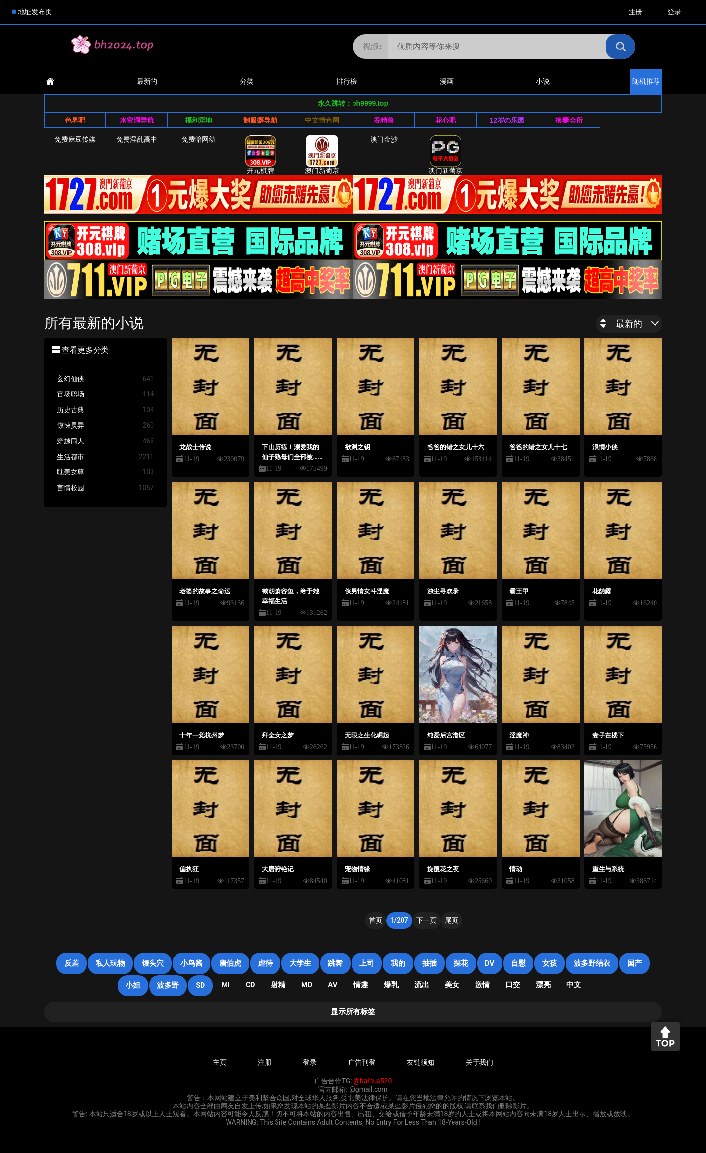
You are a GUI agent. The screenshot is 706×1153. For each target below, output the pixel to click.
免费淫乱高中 (136, 139)
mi (225, 985)
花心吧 (445, 120)
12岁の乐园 (507, 120)
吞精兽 (384, 120)
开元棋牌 (260, 154)
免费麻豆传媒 (75, 139)
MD (306, 985)
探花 (461, 963)
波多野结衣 (592, 963)
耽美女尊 (105, 472)
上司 (366, 963)
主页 (220, 1062)
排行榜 (346, 81)
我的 (398, 963)
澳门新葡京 (322, 154)
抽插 (429, 963)
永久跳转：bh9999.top (353, 103)
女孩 (549, 963)
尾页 (451, 920)
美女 (452, 985)
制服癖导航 (260, 120)
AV (332, 985)
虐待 (265, 963)
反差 (71, 963)
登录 (674, 12)
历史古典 (105, 410)
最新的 (147, 81)
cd (250, 985)
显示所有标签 (353, 1011)
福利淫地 (198, 120)
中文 (573, 985)
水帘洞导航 (137, 120)
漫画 (447, 81)
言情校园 (105, 488)
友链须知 (420, 1062)
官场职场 (105, 394)
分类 (246, 81)
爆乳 (391, 985)
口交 (512, 985)
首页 (375, 920)
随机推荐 (646, 81)
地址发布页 (35, 12)
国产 (634, 963)
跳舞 (335, 963)
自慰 (518, 963)
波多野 (168, 985)
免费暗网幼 (198, 139)
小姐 (133, 985)
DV (489, 963)
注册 (635, 12)
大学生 (300, 963)
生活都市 (105, 457)
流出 (421, 985)
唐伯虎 (230, 963)
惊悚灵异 (105, 425)
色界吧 (75, 120)
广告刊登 (362, 1062)
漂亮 (543, 985)
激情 (482, 985)
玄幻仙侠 (105, 379)
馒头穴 (153, 963)
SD (200, 985)
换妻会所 (569, 120)
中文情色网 (322, 120)
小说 (543, 81)
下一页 (426, 920)
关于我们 (479, 1062)
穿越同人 (105, 441)
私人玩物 (110, 963)
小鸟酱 (191, 963)
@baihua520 (372, 1081)
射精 (278, 985)
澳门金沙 (384, 139)
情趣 (360, 985)
